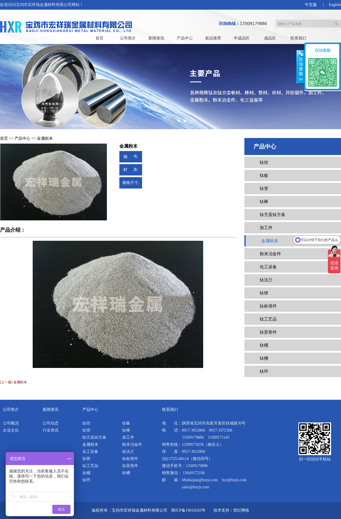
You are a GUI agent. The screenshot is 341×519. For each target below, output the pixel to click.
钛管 (264, 188)
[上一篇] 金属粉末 (13, 382)
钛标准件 (268, 306)
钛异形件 (268, 332)
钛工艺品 (268, 319)
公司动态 (51, 423)
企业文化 (11, 430)
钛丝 (264, 162)
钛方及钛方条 (272, 214)
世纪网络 (241, 510)
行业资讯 (51, 430)
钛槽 (264, 358)
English (335, 5)
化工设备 (268, 267)
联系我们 (298, 38)
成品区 (270, 38)
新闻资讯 (156, 38)
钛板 (264, 175)
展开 (300, 66)
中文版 (311, 5)
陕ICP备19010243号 (188, 510)
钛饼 (264, 293)
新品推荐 (213, 38)
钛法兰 (266, 280)
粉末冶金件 (270, 254)
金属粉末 (45, 138)
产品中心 (185, 38)
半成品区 (241, 38)
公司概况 (11, 423)
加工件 (266, 227)
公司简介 (128, 38)
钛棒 (264, 201)
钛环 (264, 371)
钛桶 (264, 345)
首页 (99, 38)
